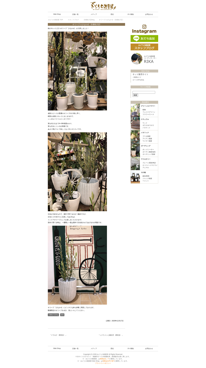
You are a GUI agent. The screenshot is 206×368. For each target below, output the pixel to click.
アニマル (146, 167)
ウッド (145, 123)
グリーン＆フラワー (148, 106)
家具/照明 (146, 176)
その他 (143, 172)
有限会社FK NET (108, 361)
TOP (55, 20)
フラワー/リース (148, 114)
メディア (94, 14)
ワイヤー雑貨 (147, 141)
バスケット (146, 128)
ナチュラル (145, 119)
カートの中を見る (138, 80)
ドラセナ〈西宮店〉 (58, 335)
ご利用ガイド (137, 77)
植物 (62, 315)
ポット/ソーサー (148, 149)
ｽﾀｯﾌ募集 (130, 14)
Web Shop (57, 14)
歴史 (112, 14)
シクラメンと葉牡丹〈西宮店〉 (111, 335)
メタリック (145, 132)
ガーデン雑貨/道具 (149, 152)
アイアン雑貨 (147, 139)
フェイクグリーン (149, 112)
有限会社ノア (104, 359)
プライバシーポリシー (103, 363)
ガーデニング (145, 146)
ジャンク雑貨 (147, 178)
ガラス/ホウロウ (148, 125)
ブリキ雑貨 (146, 136)
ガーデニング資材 (149, 154)
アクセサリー (145, 159)
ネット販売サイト (140, 74)
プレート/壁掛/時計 (149, 163)
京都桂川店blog (53, 315)
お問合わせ (149, 14)
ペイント (146, 181)
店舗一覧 (75, 14)
